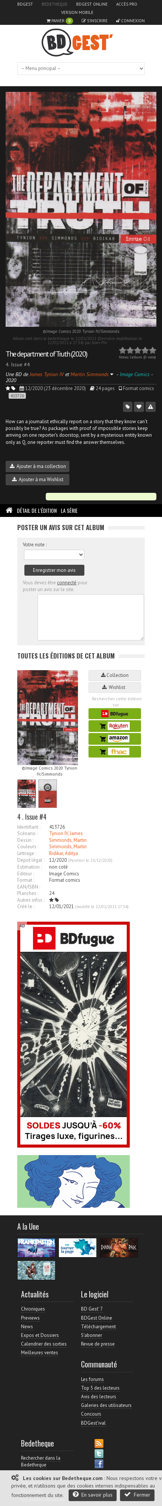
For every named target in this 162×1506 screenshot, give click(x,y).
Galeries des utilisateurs (106, 1405)
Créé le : (25, 906)
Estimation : (29, 867)
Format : (25, 880)
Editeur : (25, 873)
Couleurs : (27, 846)
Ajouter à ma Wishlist (37, 479)
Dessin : (25, 840)
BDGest (25, 4)
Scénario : (27, 833)
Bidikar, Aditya (63, 853)
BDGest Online (92, 4)
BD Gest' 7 (92, 1309)
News (27, 1326)
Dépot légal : (30, 860)
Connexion (130, 20)
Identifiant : (28, 827)
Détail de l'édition (37, 510)
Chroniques (33, 1309)
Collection (115, 675)
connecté (66, 582)
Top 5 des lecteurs (100, 1388)
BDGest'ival (93, 1423)
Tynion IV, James (66, 833)
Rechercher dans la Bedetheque (40, 1461)
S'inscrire (95, 20)
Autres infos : (30, 900)
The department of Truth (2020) (46, 354)
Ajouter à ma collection (38, 466)
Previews (30, 1318)
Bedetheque (55, 4)
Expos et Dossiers (40, 1335)
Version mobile (77, 12)
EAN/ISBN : (28, 887)
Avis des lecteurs (98, 1396)
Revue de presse (98, 1344)
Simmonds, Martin (68, 840)
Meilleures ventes (39, 1352)
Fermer (137, 1494)
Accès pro (126, 4)
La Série (69, 510)
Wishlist (115, 687)
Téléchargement (98, 1326)
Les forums (92, 1379)
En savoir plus (92, 1494)
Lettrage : (26, 853)
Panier (59, 21)
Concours (91, 1414)
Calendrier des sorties (44, 1344)
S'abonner (91, 1335)
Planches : (27, 893)
